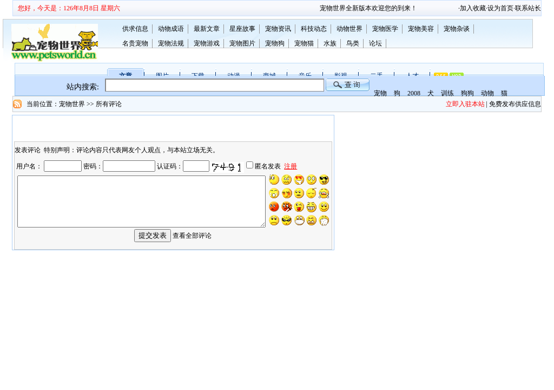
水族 (330, 43)
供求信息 (135, 28)
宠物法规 (171, 43)
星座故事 (242, 28)
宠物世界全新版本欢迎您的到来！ (376, 8)
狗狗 (467, 93)
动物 (487, 93)
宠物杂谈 (457, 28)
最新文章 (207, 28)
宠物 (380, 93)
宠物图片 (242, 43)
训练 (447, 93)
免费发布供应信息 (515, 104)
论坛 (375, 43)
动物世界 (349, 28)
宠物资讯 (278, 28)
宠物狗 (275, 43)
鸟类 (352, 43)
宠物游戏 (207, 43)
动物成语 (171, 28)
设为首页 (500, 8)
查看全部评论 (192, 243)
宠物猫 (304, 43)
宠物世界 (72, 104)
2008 (413, 93)
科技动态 (314, 28)
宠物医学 (385, 28)
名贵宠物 (135, 43)
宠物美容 (421, 28)
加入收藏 (473, 8)
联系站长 (528, 8)
